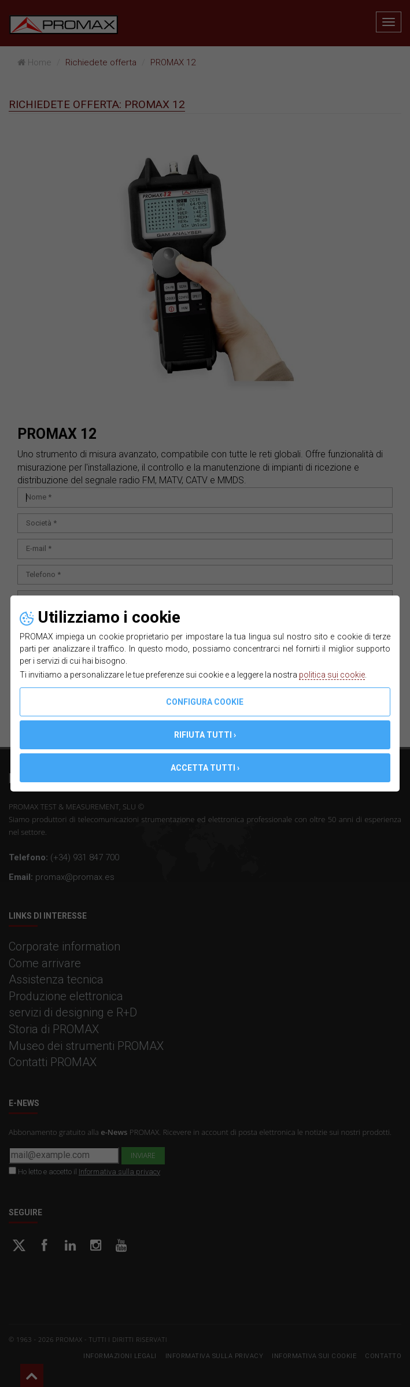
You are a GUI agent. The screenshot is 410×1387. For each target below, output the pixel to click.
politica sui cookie (332, 674)
